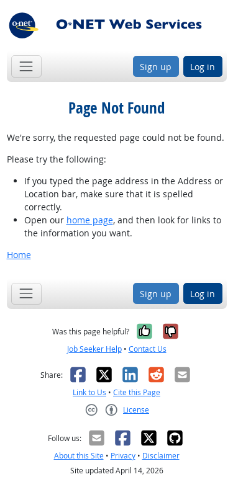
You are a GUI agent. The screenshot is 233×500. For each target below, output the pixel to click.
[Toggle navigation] (26, 66)
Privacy (123, 455)
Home (19, 255)
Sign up (155, 67)
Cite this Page (136, 392)
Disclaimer (161, 455)
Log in (202, 67)
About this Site (79, 455)
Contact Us (148, 349)
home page (89, 220)
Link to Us (89, 392)
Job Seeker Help (94, 349)
